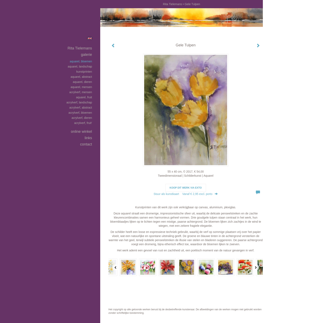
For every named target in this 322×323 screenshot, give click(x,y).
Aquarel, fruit (84, 97)
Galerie (86, 55)
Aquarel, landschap (80, 66)
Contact (86, 144)
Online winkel (81, 131)
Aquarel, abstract (81, 76)
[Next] (256, 267)
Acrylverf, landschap (79, 102)
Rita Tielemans (172, 4)
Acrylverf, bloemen (80, 112)
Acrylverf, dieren (81, 117)
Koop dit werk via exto (186, 187)
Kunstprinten (84, 71)
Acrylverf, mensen (80, 92)
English (89, 38)
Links (88, 138)
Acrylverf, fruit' (83, 123)
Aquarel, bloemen (81, 61)
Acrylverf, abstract (80, 107)
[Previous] (116, 267)
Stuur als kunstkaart (186, 194)
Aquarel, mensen (81, 87)
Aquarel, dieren (82, 82)
